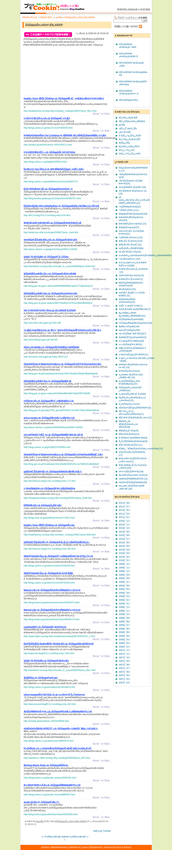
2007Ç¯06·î (124, 672)
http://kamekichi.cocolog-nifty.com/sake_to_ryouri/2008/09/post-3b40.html (59, 266)
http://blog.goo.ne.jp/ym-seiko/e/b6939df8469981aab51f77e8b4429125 (58, 286)
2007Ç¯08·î (124, 664)
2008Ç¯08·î (124, 621)
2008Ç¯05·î (124, 632)
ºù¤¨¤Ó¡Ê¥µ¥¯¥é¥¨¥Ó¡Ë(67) (132, 333)
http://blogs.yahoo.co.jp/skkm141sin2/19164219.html (49, 565)
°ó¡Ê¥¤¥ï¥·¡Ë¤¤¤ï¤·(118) (131, 237)
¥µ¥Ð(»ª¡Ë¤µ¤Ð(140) (129, 326)
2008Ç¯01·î (124, 646)
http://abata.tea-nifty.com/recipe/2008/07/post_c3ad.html (51, 232)
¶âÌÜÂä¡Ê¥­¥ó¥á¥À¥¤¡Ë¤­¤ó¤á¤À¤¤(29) (131, 284)
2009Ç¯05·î (124, 589)
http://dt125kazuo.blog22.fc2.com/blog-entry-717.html (50, 481)
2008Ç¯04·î (124, 636)
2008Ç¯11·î (124, 611)
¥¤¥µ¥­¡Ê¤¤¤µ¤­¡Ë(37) (129, 227)
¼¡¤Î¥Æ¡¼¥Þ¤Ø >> (79, 837)
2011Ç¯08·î (124, 503)
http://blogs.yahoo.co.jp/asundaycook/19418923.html (49, 687)
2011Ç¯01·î (124, 517)
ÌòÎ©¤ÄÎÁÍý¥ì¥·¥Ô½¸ (129, 100)
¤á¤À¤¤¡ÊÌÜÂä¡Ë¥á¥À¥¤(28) (133, 482)
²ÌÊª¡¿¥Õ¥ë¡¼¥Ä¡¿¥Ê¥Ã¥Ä (132, 121)
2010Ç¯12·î (124, 521)
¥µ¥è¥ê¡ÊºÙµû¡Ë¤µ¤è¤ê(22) (133, 337)
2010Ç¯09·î (124, 531)
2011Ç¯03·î (124, 513)
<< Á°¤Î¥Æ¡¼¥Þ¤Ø (50, 837)
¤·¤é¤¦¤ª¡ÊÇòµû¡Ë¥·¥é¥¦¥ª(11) (134, 354)
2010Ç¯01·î (124, 560)
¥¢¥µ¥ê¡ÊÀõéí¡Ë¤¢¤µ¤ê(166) (133, 214)
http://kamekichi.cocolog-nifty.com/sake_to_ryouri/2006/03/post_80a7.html (60, 670)
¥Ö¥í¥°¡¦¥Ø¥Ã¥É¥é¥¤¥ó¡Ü (56, 847)
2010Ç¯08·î (124, 535)
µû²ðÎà (59, 17)
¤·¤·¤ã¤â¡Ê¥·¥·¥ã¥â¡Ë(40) (131, 341)
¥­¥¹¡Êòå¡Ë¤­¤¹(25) (127, 289)
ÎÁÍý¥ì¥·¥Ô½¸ (46, 17)
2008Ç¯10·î (124, 614)
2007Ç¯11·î (124, 654)
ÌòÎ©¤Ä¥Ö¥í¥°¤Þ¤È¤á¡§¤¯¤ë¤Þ (128, 46)
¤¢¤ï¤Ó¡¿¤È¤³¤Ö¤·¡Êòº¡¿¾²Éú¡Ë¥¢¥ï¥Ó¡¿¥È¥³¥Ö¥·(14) (134, 200)
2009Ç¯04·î (124, 593)
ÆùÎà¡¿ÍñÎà (124, 143)
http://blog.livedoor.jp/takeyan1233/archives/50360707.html (52, 198)
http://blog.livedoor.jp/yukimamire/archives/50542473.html (52, 602)
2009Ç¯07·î (124, 582)
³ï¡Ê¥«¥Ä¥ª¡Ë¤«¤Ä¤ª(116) (131, 275)
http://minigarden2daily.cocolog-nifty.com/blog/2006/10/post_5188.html (58, 498)
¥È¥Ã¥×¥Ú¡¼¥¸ (30, 17)
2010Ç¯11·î (124, 524)
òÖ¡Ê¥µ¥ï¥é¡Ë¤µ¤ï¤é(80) (131, 319)
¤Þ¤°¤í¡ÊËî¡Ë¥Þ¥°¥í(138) (131, 471)
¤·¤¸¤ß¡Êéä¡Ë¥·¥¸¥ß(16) (130, 344)
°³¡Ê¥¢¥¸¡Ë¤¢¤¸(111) (129, 210)
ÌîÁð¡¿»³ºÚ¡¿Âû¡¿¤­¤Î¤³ (130, 153)
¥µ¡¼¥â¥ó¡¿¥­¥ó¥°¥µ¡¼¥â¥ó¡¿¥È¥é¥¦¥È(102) (132, 314)
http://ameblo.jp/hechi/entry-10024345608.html (46, 721)
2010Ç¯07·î (124, 539)
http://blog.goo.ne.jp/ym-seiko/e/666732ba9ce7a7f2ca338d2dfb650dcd (58, 303)
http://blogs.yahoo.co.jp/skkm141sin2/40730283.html (49, 582)
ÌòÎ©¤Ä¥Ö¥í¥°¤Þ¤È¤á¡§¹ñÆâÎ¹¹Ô (128, 55)
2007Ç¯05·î (124, 675)
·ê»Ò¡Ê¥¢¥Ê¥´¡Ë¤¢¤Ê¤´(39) (132, 187)
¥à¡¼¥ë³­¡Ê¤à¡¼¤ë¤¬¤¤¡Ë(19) (133, 475)
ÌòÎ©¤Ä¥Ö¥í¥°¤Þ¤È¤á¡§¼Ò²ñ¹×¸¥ (128, 92)
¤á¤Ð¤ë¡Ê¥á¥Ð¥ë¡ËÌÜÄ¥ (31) (133, 478)
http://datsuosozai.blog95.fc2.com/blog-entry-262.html (50, 704)
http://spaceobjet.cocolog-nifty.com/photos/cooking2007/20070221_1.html (59, 636)
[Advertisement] (51, 72)
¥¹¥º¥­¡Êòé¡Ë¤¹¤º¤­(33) (129, 371)
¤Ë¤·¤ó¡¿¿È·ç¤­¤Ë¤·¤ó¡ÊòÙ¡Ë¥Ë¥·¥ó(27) (131, 412)
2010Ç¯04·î (124, 549)
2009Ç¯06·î (124, 585)
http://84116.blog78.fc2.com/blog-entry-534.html (47, 215)
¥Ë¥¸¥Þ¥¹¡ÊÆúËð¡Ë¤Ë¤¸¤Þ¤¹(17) (135, 417)
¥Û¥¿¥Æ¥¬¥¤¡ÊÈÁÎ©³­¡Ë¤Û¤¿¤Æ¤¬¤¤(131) (133, 460)
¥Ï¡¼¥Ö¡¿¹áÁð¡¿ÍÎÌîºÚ (129, 146)
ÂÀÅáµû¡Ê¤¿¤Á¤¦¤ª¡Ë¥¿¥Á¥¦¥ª (80, 17)
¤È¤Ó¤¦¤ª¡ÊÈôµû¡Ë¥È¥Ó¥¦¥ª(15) (135, 407)
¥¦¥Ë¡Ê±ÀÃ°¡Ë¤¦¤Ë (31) (130, 244)
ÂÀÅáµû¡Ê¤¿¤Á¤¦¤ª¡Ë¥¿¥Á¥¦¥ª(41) (130, 389)
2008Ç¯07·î (124, 625)
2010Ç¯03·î (124, 553)
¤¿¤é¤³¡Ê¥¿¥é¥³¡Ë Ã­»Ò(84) (132, 394)
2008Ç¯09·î (124, 618)
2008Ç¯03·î (124, 639)
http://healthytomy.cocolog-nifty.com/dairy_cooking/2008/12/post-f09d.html (60, 534)
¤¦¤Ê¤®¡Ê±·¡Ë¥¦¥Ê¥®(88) (131, 248)
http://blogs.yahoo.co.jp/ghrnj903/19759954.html (47, 447)
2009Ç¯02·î (124, 600)
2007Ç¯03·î (124, 682)
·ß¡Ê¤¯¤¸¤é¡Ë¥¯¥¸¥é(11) (131, 305)
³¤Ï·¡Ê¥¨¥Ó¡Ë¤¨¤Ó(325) (130, 252)
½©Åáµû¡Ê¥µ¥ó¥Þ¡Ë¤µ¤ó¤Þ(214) (135, 323)
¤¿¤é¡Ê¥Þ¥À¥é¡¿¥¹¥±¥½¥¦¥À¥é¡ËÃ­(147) (129, 382)
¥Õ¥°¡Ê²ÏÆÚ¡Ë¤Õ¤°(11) (130, 445)
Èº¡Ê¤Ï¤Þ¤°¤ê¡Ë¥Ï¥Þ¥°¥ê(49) (133, 438)
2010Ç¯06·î (124, 542)
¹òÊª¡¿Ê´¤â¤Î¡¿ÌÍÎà (128, 128)
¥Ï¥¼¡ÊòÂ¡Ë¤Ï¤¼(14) (129, 434)
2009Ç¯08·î (124, 578)
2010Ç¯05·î (124, 546)
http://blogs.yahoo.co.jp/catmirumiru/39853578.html (48, 741)
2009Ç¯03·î (124, 596)
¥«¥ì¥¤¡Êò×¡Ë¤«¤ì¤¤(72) (131, 279)
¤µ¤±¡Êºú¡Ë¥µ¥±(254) (129, 330)
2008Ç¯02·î (124, 643)
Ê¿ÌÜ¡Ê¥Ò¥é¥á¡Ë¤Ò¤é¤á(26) (133, 441)
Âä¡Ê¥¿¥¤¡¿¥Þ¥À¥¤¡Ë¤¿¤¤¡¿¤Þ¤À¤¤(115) (132, 399)
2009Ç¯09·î (124, 575)
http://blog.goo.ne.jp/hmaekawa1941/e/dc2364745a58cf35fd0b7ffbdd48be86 (61, 373)
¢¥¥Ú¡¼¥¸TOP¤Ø (101, 831)
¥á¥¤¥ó (65, 837)
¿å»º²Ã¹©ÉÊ (125, 132)
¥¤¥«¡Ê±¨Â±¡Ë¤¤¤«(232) (131, 241)
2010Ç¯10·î (124, 528)
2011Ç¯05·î (124, 510)
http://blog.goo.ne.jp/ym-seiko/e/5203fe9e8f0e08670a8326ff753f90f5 (57, 393)
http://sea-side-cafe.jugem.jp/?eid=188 (42, 323)
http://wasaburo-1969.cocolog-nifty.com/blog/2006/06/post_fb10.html (57, 758)
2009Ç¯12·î (124, 564)
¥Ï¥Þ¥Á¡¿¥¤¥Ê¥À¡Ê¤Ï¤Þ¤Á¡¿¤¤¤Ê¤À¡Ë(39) (128, 424)
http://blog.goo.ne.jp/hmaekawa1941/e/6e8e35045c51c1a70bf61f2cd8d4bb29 (61, 464)
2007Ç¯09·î (124, 661)
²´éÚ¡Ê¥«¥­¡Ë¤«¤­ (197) (130, 259)
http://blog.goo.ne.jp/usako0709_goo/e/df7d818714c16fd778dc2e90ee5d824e (61, 410)
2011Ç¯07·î (124, 506)
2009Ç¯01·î (124, 603)
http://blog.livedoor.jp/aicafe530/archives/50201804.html (51, 814)
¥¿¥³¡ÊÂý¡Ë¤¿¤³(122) (129, 404)
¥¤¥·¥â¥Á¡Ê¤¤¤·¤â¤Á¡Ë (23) (132, 223)
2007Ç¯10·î (124, 657)
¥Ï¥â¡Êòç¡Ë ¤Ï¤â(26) (129, 430)
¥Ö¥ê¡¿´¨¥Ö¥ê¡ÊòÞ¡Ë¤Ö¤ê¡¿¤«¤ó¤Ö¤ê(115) (141, 448)
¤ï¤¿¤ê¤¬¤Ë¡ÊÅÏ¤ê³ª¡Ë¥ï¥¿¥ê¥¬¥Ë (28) (131, 487)
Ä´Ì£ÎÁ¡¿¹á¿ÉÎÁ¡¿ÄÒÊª (130, 135)
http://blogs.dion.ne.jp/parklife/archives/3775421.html (49, 518)
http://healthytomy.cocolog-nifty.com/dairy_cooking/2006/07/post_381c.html (60, 111)
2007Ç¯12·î (124, 650)
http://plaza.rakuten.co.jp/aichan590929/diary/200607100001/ (53, 427)
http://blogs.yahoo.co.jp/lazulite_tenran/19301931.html (50, 777)
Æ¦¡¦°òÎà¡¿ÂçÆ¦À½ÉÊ (129, 139)
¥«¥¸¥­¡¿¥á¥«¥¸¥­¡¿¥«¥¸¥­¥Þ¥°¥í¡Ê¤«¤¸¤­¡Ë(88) (133, 264)
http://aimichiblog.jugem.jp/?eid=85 (41, 339)
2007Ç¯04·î (124, 679)
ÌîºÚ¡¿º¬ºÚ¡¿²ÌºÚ (127, 150)
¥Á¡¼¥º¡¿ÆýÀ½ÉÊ (128, 117)
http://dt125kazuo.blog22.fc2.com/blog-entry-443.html (50, 549)
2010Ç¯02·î (124, 557)
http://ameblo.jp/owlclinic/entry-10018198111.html (48, 144)
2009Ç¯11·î (124, 567)
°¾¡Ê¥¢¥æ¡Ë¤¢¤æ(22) (130, 206)
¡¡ (64, 99)
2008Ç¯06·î (124, 629)
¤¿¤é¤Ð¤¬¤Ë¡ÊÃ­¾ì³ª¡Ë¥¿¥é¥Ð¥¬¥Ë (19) (131, 376)
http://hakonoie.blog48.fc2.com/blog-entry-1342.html (49, 653)
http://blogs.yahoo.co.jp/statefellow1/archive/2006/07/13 (51, 181)
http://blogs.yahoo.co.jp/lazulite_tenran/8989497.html (49, 794)
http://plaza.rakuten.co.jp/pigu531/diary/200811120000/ (50, 249)
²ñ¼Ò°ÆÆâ (145, 9)
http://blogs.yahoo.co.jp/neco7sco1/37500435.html (48, 128)
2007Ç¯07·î (124, 668)
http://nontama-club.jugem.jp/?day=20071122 (46, 356)
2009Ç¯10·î (124, 571)
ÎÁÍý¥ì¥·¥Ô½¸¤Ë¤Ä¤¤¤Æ (127, 9)
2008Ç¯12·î (124, 607)
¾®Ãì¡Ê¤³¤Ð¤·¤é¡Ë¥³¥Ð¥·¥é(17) (135, 309)
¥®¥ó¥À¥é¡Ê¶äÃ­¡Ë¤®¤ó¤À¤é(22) (127, 301)
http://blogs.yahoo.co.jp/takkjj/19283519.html (45, 161)
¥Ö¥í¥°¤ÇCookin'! (80, 847)
